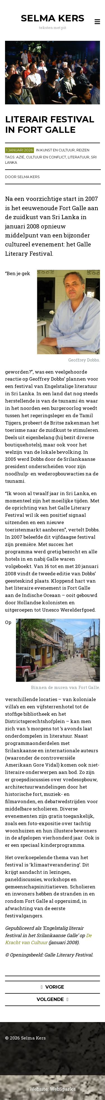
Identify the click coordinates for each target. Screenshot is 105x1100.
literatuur (78, 157)
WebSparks (63, 1089)
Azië (20, 157)
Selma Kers (52, 18)
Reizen (82, 150)
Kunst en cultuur (57, 150)
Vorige (54, 987)
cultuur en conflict (46, 157)
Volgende (50, 999)
